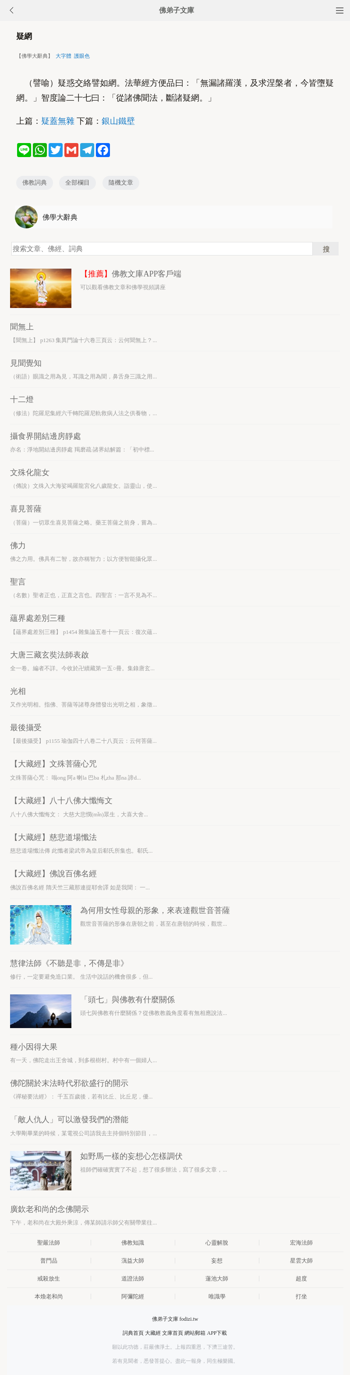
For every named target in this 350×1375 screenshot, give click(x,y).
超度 (301, 1278)
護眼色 (82, 56)
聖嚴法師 (48, 1243)
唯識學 (217, 1296)
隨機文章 (121, 182)
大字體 (63, 56)
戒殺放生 (48, 1278)
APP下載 (217, 1333)
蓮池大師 (216, 1278)
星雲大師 (301, 1260)
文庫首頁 (172, 1333)
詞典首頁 (133, 1333)
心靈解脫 (216, 1243)
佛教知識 (132, 1243)
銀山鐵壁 (118, 121)
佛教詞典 (34, 182)
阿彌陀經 (132, 1296)
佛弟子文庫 (176, 10)
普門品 (48, 1260)
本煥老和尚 (49, 1296)
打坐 (301, 1296)
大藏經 (153, 1333)
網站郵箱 (194, 1333)
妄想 (217, 1260)
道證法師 (132, 1278)
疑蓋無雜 (57, 121)
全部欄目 (77, 182)
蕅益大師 (132, 1260)
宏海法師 (301, 1243)
